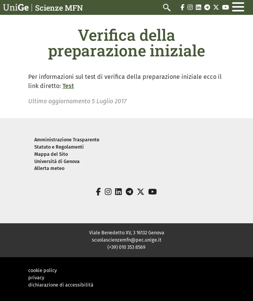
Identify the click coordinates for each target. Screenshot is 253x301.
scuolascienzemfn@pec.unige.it (127, 240)
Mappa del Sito (51, 154)
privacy (36, 277)
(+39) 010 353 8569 (126, 247)
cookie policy (42, 270)
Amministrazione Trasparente (66, 139)
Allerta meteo (49, 168)
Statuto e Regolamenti (59, 147)
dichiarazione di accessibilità (60, 285)
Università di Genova (57, 161)
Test (68, 86)
